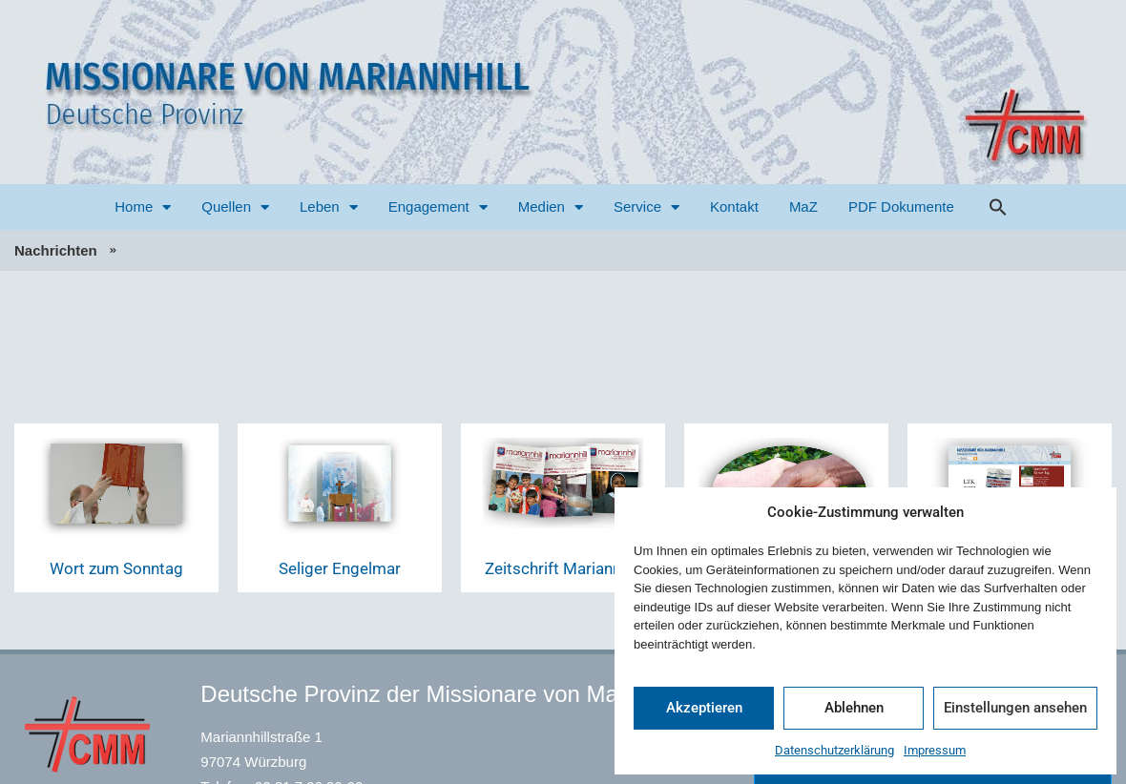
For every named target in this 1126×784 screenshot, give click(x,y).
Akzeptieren (704, 707)
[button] (998, 207)
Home (143, 207)
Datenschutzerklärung (834, 750)
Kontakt (734, 206)
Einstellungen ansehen (1015, 707)
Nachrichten (55, 250)
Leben (329, 207)
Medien (550, 207)
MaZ (803, 206)
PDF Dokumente (901, 206)
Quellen (235, 207)
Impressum (935, 750)
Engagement (438, 207)
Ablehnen (854, 707)
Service (646, 207)
